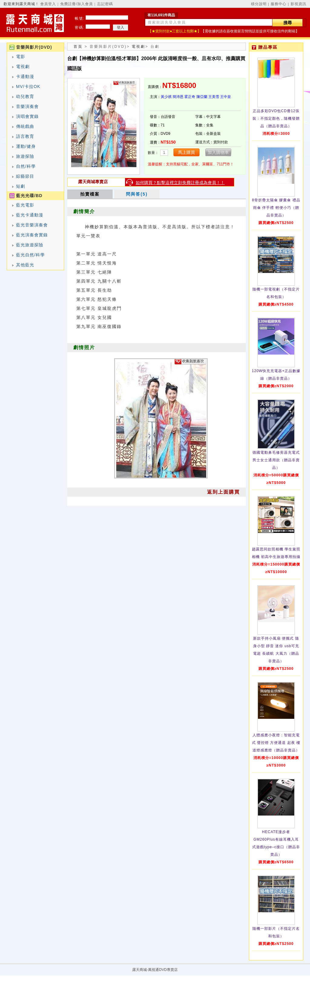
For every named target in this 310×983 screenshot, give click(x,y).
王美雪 (213, 97)
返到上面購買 (223, 492)
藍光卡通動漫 (29, 214)
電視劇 (23, 66)
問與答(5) (136, 194)
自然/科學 (26, 166)
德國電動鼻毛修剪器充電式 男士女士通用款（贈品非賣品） (276, 460)
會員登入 (48, 4)
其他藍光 (25, 264)
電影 (20, 56)
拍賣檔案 (90, 194)
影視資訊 (298, 4)
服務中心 (278, 4)
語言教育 (25, 136)
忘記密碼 (105, 4)
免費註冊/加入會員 (76, 4)
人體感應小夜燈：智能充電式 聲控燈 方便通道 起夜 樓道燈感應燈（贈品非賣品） (276, 742)
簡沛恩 (178, 97)
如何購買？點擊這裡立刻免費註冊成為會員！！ (180, 182)
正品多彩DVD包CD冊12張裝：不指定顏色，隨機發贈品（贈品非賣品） (276, 118)
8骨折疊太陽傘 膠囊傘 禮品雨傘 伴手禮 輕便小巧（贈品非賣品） (276, 207)
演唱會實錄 (27, 116)
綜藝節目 (25, 176)
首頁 (78, 46)
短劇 (20, 186)
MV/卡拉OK (28, 86)
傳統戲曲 (25, 126)
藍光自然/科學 (30, 254)
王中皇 (225, 97)
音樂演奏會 (27, 106)
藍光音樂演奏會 (32, 224)
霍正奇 (189, 97)
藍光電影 (25, 205)
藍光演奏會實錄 (32, 234)
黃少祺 (166, 97)
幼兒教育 (25, 96)
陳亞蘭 (201, 97)
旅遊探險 (25, 156)
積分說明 (259, 4)
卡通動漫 (25, 76)
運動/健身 (26, 146)
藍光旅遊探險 (29, 244)
